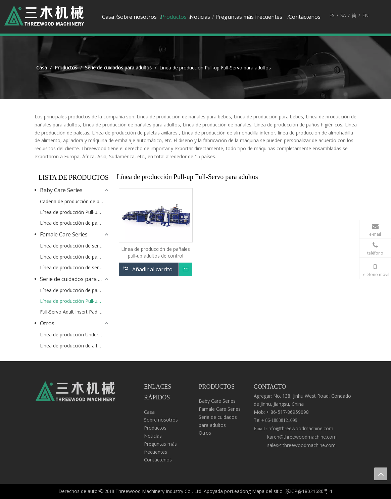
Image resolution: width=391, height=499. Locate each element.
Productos (155, 428)
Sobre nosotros (161, 420)
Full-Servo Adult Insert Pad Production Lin (75, 312)
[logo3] (76, 393)
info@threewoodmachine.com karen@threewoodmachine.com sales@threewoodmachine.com (295, 436)
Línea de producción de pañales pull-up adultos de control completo (155, 252)
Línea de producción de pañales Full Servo (75, 257)
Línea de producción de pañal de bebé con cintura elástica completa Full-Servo (75, 223)
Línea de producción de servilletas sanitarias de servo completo (75, 245)
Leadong (241, 491)
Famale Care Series (64, 234)
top (380, 473)
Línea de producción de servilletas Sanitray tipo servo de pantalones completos (75, 267)
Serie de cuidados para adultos (75, 279)
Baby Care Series (61, 190)
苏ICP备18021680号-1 (309, 491)
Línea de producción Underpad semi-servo (75, 334)
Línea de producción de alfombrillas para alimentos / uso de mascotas (75, 345)
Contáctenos (158, 459)
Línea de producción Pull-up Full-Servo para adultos (75, 301)
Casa (149, 412)
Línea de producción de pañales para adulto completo (75, 290)
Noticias (153, 436)
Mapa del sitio (267, 491)
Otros (47, 323)
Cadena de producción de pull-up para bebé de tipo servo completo (75, 201)
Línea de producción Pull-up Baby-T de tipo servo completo (75, 212)
